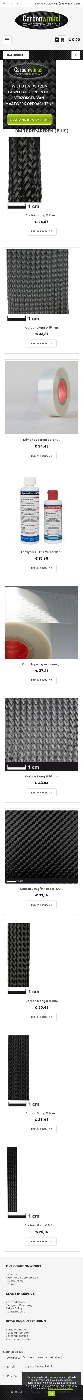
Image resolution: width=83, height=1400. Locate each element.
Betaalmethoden (17, 1329)
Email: (11, 1367)
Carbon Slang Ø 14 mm (41, 1001)
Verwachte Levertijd (18, 1339)
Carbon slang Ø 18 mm (42, 215)
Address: (13, 1358)
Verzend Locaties (17, 1336)
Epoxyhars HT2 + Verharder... (41, 552)
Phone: (12, 1376)
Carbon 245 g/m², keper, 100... (41, 888)
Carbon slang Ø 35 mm (41, 327)
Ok (51, 1393)
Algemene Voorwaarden (22, 1277)
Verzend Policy (15, 1302)
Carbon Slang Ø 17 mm (41, 1113)
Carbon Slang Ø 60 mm (41, 776)
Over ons (11, 1274)
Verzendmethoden (18, 1333)
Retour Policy (14, 1308)
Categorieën (16, 55)
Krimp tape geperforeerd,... (41, 664)
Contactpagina (15, 1311)
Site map (11, 1284)
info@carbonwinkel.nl (37, 1366)
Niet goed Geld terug (19, 1305)
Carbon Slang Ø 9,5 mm (41, 1225)
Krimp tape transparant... (41, 439)
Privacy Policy (14, 1281)
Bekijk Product (41, 231)
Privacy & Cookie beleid (60, 1388)
